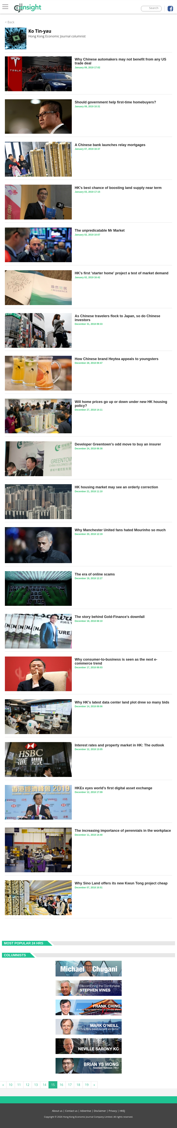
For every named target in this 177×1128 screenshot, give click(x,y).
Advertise (85, 1111)
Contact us (71, 1111)
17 (70, 1085)
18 (78, 1085)
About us (57, 1111)
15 (53, 1085)
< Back (9, 22)
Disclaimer (100, 1111)
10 (10, 1085)
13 (36, 1085)
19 (87, 1085)
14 (44, 1085)
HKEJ (122, 1111)
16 (61, 1085)
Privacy (113, 1111)
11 (19, 1085)
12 (27, 1085)
